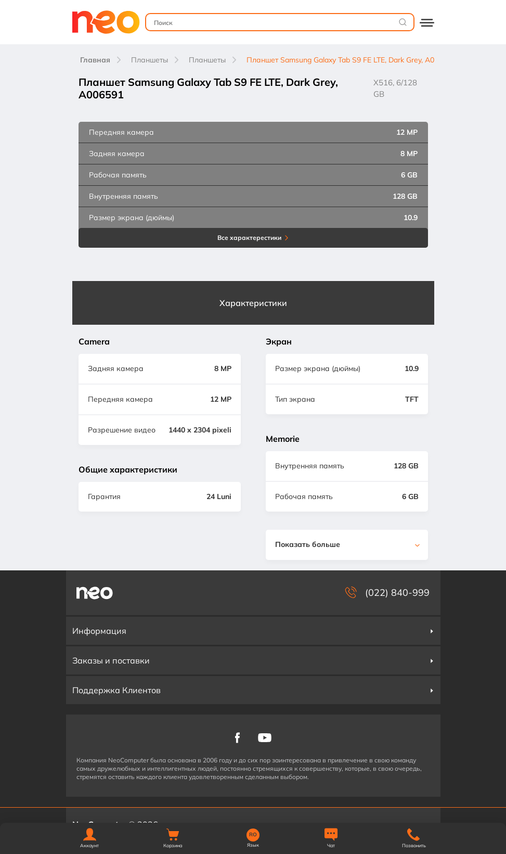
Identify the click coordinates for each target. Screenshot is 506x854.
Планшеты (149, 60)
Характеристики (253, 303)
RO (253, 835)
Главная (95, 60)
